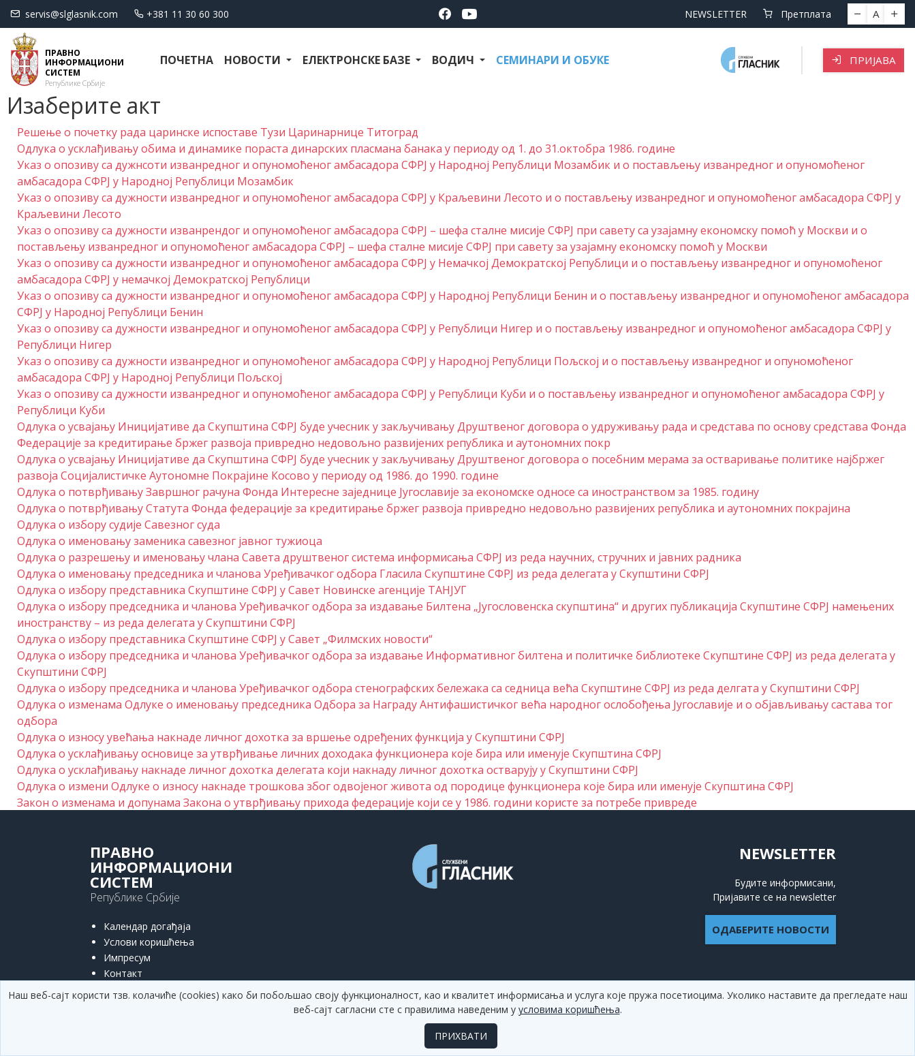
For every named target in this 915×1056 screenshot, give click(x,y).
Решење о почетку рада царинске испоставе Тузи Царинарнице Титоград (217, 132)
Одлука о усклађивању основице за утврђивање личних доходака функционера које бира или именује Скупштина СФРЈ (339, 753)
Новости (253, 59)
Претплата (797, 13)
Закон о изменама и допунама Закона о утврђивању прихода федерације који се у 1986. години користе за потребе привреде (357, 802)
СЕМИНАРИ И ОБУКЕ (552, 59)
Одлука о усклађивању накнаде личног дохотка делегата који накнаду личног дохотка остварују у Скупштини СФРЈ (327, 769)
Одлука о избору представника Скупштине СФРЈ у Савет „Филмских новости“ (225, 639)
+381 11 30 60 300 (181, 13)
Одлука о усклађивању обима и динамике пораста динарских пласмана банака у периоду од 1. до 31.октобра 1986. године (346, 148)
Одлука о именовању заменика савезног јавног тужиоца (169, 540)
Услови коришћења (149, 941)
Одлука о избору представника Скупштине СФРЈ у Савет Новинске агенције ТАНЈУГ (242, 590)
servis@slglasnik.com (64, 13)
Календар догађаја (147, 926)
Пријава (863, 60)
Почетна (186, 59)
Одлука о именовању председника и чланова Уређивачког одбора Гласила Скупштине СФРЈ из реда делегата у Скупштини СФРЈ (363, 573)
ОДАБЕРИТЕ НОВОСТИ (770, 929)
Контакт (123, 973)
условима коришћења (569, 1009)
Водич (454, 59)
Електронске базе (358, 59)
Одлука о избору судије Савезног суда (118, 524)
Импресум (127, 957)
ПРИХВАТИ (461, 1035)
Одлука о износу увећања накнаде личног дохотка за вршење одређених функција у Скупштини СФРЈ (291, 737)
